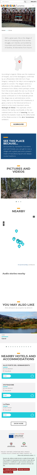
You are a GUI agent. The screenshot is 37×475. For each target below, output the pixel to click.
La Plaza (6, 404)
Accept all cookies (10, 469)
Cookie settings (17, 453)
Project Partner (6, 451)
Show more (18, 423)
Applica (25, 1)
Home (3, 30)
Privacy (27, 451)
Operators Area (18, 451)
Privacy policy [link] (8, 472)
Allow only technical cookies (27, 455)
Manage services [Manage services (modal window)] (24, 469)
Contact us (28, 453)
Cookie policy (6, 453)
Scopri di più (18, 124)
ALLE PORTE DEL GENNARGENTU (16, 365)
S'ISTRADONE (8, 385)
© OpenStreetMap (23, 264)
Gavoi (4, 339)
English (33, 1)
